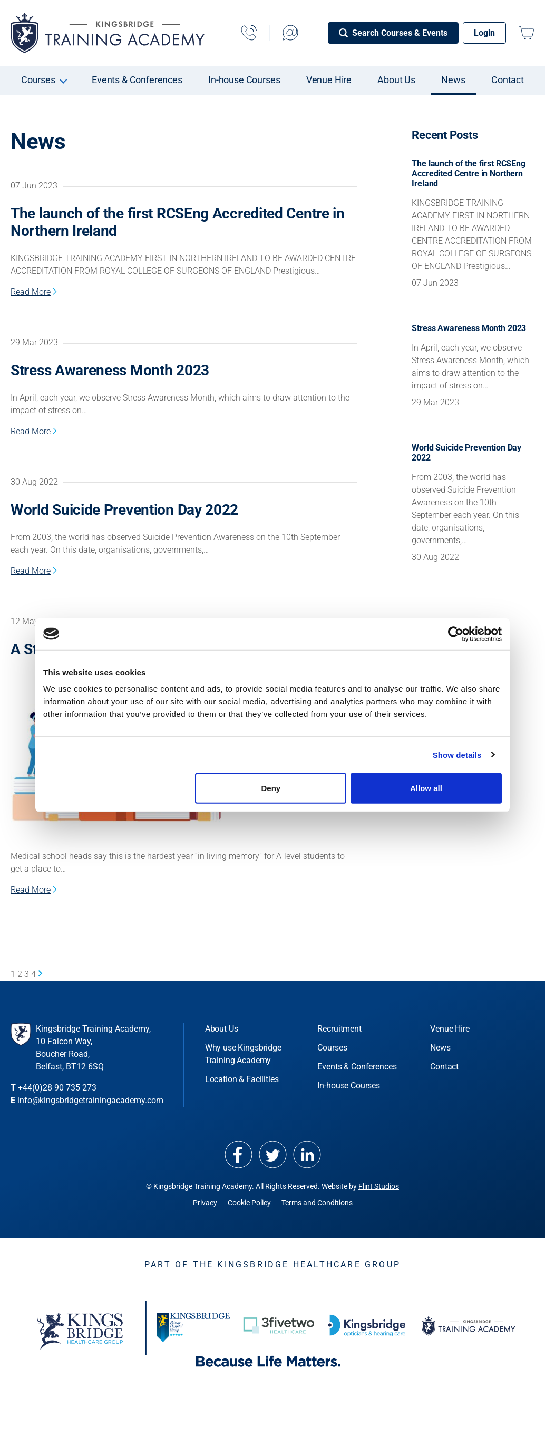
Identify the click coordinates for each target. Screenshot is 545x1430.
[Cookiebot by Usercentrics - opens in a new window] (456, 634)
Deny (271, 788)
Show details (457, 754)
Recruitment (339, 1029)
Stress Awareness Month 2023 (110, 370)
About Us (396, 79)
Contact (507, 79)
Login (484, 33)
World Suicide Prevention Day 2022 (124, 509)
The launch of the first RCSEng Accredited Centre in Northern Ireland (178, 222)
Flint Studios (378, 1186)
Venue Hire (329, 79)
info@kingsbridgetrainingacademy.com (90, 1100)
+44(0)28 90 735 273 (57, 1088)
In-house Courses (244, 79)
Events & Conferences (137, 79)
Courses (38, 79)
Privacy (205, 1202)
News (453, 79)
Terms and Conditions (317, 1202)
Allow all (426, 788)
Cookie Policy (249, 1202)
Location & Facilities (242, 1079)
